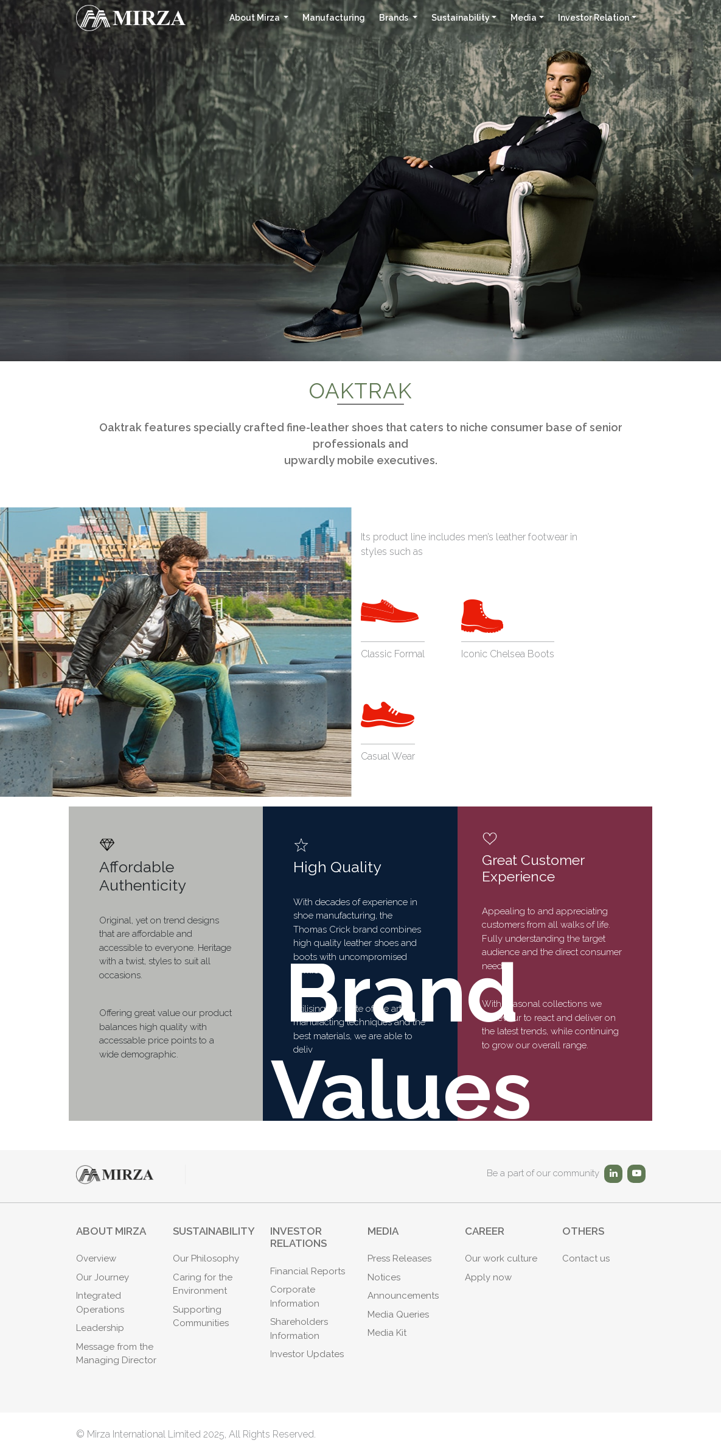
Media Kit (386, 1332)
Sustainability (460, 18)
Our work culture (501, 1258)
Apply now (488, 1277)
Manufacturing (333, 18)
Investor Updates (307, 1354)
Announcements (403, 1295)
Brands (394, 18)
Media (523, 18)
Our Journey (102, 1277)
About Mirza (255, 18)
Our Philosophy (206, 1258)
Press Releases (399, 1258)
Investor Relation (593, 18)
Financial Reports (307, 1271)
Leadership (100, 1327)
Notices (383, 1277)
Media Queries (398, 1314)
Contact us (586, 1258)
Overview (96, 1258)
